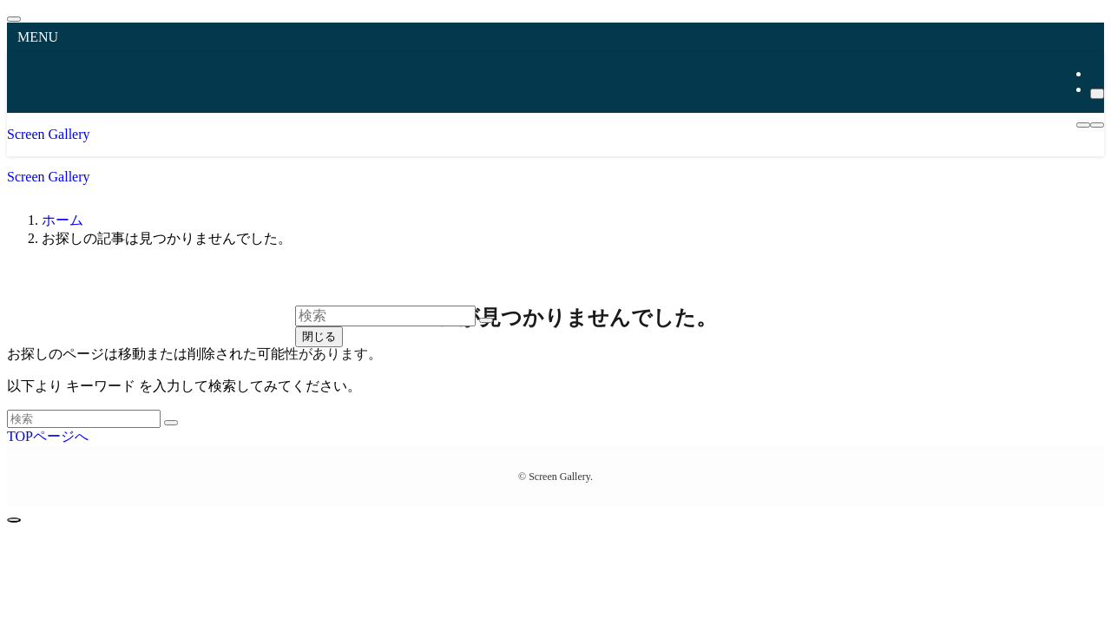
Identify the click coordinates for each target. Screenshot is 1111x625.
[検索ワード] (84, 419)
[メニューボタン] (1083, 125)
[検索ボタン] (1097, 125)
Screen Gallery (48, 134)
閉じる (319, 336)
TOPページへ (48, 436)
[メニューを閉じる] (14, 19)
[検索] (1097, 94)
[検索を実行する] (171, 422)
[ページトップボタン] (14, 520)
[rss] (1095, 73)
